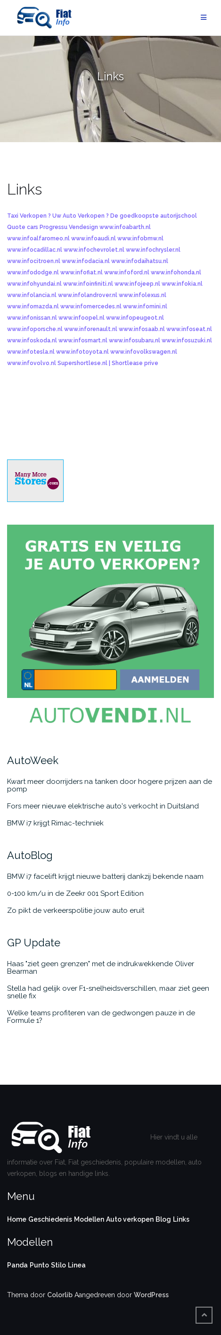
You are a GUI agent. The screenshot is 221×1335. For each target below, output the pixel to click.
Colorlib (60, 1295)
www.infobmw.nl (140, 238)
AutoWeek (32, 760)
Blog (163, 1219)
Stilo (58, 1265)
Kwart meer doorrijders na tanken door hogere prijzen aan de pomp (109, 785)
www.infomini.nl (145, 306)
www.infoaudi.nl (93, 238)
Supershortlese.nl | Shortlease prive (107, 363)
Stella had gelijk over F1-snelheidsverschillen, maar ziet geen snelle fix (108, 992)
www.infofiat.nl (81, 272)
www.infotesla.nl (31, 352)
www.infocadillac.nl (34, 250)
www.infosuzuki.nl (187, 340)
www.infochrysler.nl (153, 250)
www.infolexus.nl (142, 295)
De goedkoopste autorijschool (153, 216)
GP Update (33, 942)
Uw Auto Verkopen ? (80, 216)
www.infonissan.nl (32, 318)
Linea (77, 1265)
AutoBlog (30, 855)
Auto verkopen (130, 1219)
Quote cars (22, 227)
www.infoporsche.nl (35, 329)
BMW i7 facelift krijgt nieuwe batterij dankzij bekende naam (105, 876)
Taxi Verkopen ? (29, 216)
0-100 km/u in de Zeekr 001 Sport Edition (75, 893)
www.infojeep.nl (137, 284)
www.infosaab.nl (142, 329)
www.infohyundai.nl (34, 284)
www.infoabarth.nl (125, 227)
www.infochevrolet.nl (94, 250)
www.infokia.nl (182, 284)
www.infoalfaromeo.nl (38, 238)
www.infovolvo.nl (31, 363)
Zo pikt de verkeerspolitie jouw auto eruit (75, 910)
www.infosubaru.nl (134, 340)
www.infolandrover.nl (87, 295)
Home (16, 1219)
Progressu (53, 227)
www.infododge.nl (33, 272)
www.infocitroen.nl (33, 261)
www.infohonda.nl (176, 272)
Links (181, 1219)
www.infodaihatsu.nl (139, 261)
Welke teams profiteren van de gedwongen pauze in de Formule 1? (101, 1016)
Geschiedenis (50, 1219)
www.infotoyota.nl (82, 352)
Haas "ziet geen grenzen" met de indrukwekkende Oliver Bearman (100, 967)
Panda (17, 1265)
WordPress (151, 1295)
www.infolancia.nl (32, 295)
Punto (39, 1265)
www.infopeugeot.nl (135, 318)
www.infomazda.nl (33, 306)
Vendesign (83, 227)
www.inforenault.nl (90, 329)
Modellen (89, 1219)
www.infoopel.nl (81, 318)
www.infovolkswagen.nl (143, 352)
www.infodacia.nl (86, 261)
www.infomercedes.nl (91, 306)
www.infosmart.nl (82, 340)
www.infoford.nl (126, 272)
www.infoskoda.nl (32, 340)
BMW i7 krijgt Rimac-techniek (55, 823)
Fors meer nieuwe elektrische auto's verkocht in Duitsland (103, 806)
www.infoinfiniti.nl (88, 284)
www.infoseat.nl (189, 329)
